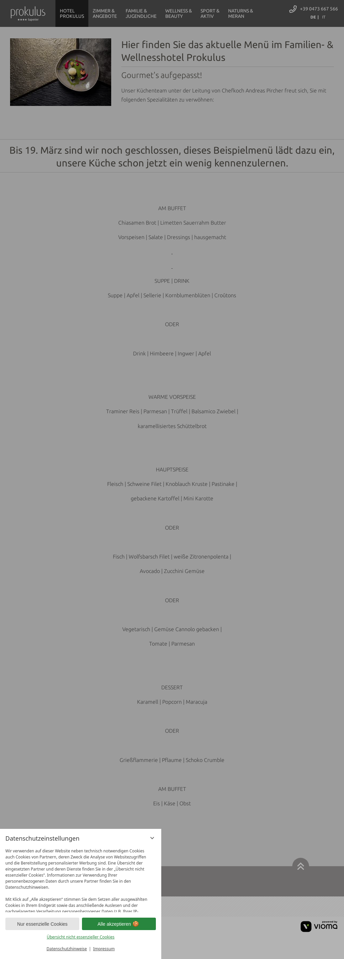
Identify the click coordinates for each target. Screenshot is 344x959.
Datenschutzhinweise (67, 949)
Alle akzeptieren (118, 924)
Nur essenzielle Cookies (42, 924)
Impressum (104, 949)
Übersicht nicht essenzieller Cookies (81, 937)
